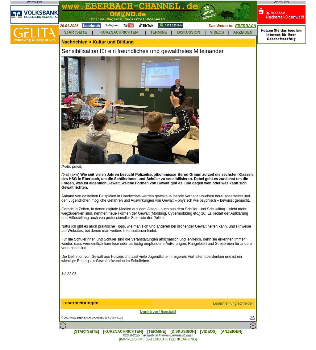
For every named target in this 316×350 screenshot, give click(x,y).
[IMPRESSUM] (131, 339)
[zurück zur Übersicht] (158, 312)
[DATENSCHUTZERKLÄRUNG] (170, 339)
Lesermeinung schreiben (233, 303)
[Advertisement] (158, 288)
